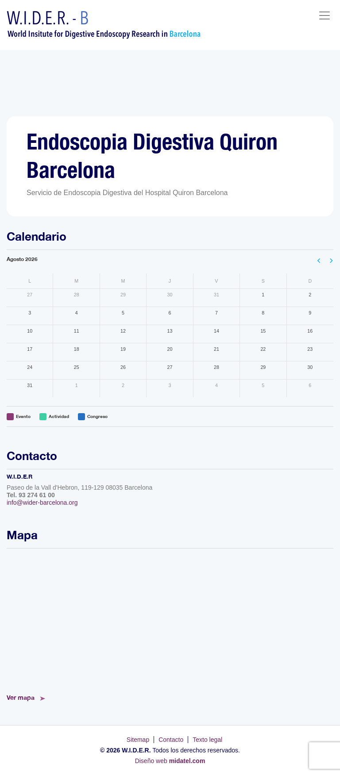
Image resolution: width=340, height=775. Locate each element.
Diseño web (170, 760)
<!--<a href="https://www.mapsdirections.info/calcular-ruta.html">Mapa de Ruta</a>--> (170, 618)
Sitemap (138, 739)
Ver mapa (21, 697)
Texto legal (207, 739)
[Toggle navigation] (324, 15)
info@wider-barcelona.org (42, 502)
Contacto (170, 739)
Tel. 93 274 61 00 (31, 495)
